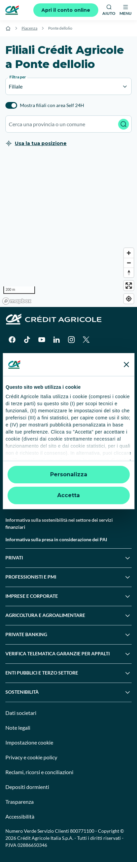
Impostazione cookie (29, 742)
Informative (17, 507)
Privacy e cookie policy (31, 757)
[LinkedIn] (56, 339)
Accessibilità (19, 816)
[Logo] (12, 10)
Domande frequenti (25, 420)
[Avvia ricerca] (123, 124)
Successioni (17, 433)
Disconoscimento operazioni (35, 495)
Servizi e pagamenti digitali (33, 445)
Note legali (17, 727)
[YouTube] (41, 339)
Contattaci (16, 408)
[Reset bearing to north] (129, 272)
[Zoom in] (129, 253)
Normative (16, 482)
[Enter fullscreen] (129, 285)
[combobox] (68, 124)
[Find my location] (129, 299)
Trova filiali (17, 395)
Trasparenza (19, 801)
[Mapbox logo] (17, 301)
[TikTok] (27, 339)
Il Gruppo (15, 383)
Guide (11, 470)
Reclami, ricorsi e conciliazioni (39, 772)
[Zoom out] (129, 263)
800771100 (82, 831)
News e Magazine (23, 457)
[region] (68, 231)
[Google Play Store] (25, 360)
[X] (86, 339)
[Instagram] (71, 339)
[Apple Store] (71, 360)
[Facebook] (12, 339)
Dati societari (20, 713)
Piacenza (29, 28)
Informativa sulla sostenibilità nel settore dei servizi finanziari (59, 523)
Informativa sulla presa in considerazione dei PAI (56, 539)
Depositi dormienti (27, 787)
